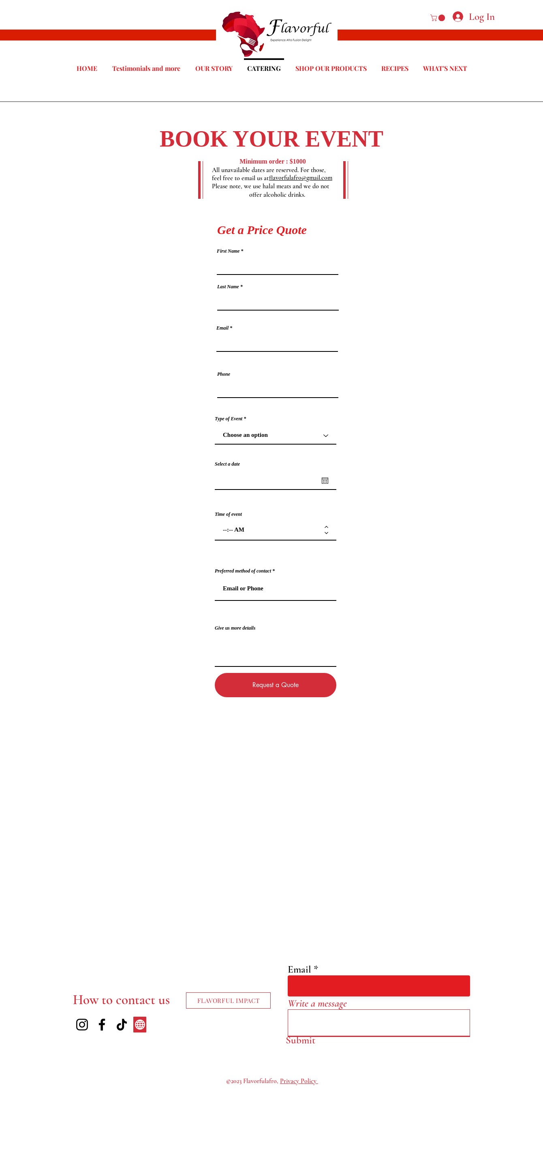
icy (313, 1081)
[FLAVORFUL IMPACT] (228, 1000)
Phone (223, 374)
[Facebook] (102, 1024)
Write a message (317, 1003)
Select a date (227, 464)
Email (222, 328)
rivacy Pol (296, 1081)
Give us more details (235, 628)
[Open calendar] (325, 480)
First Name (228, 251)
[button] (438, 18)
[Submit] (300, 1040)
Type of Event (228, 418)
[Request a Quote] (275, 685)
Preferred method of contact (243, 570)
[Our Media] (139, 1024)
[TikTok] (122, 1024)
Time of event (228, 514)
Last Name (228, 286)
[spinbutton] (270, 530)
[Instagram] (82, 1024)
